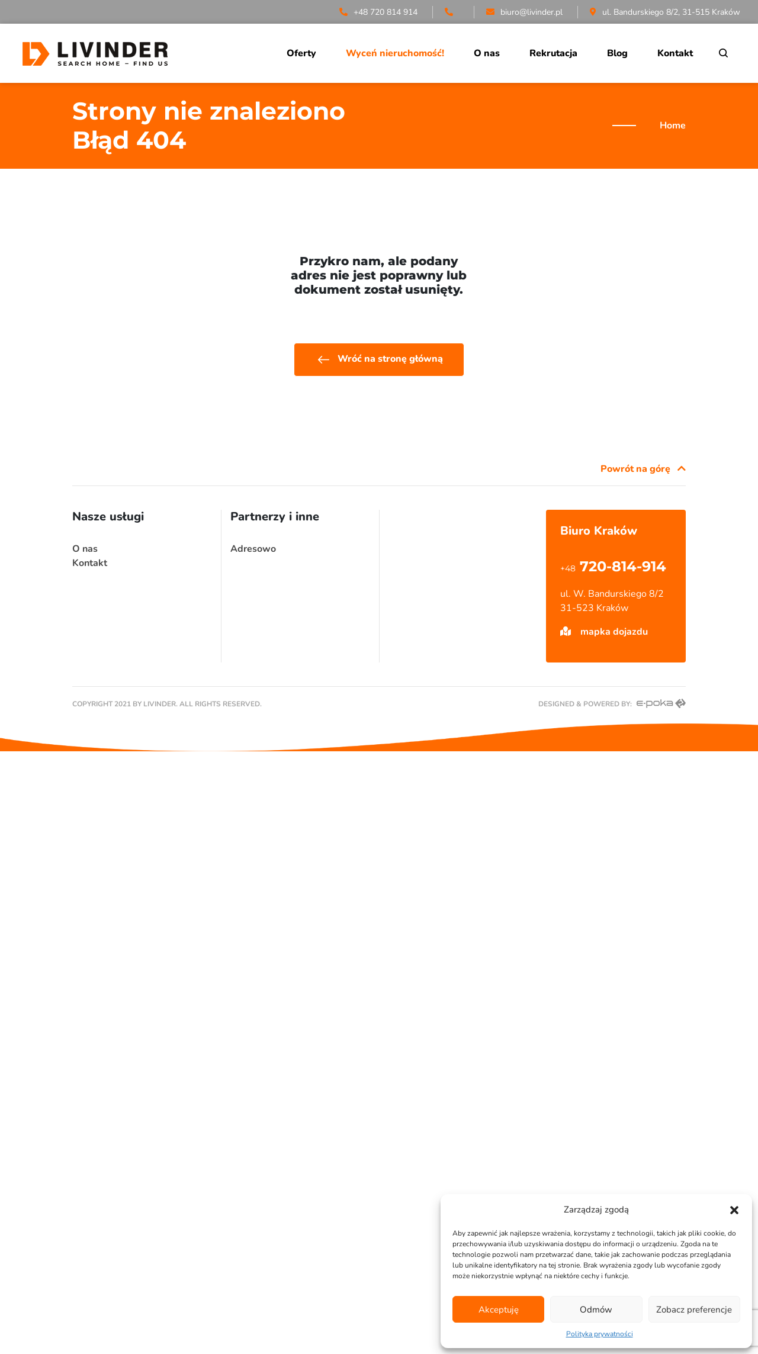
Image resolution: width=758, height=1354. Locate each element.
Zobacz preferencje (694, 1310)
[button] (734, 1209)
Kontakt (675, 53)
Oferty (301, 53)
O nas (487, 53)
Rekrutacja (553, 53)
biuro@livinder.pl (524, 12)
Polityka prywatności (599, 1334)
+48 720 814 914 (378, 12)
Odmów (596, 1310)
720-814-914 (613, 566)
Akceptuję (498, 1310)
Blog (617, 53)
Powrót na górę (643, 468)
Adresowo (253, 548)
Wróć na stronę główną (379, 360)
